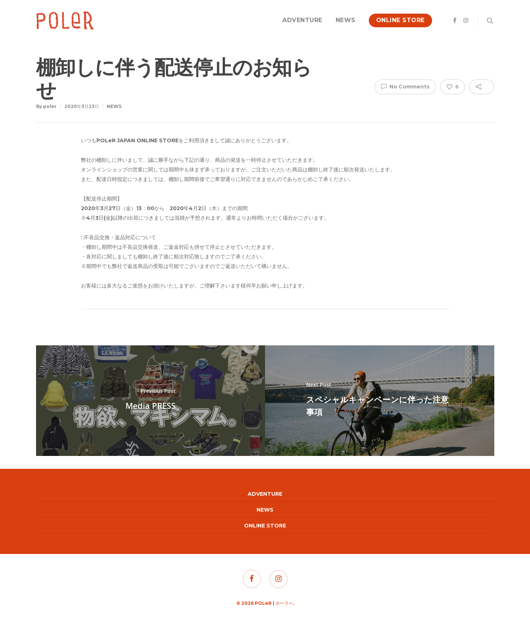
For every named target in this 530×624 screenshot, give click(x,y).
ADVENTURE (302, 20)
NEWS (346, 20)
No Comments (405, 86)
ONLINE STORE (400, 20)
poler (50, 106)
